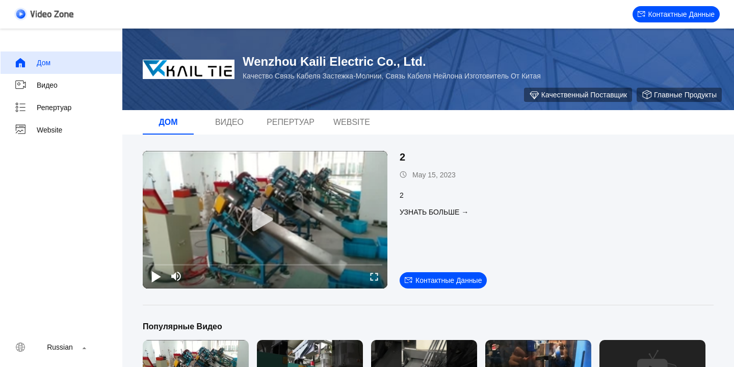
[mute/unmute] (176, 276)
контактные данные (676, 14)
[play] (265, 219)
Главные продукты (679, 95)
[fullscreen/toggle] (374, 276)
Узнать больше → (434, 212)
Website (38, 130)
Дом (32, 63)
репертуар (42, 107)
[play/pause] (156, 276)
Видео (36, 85)
